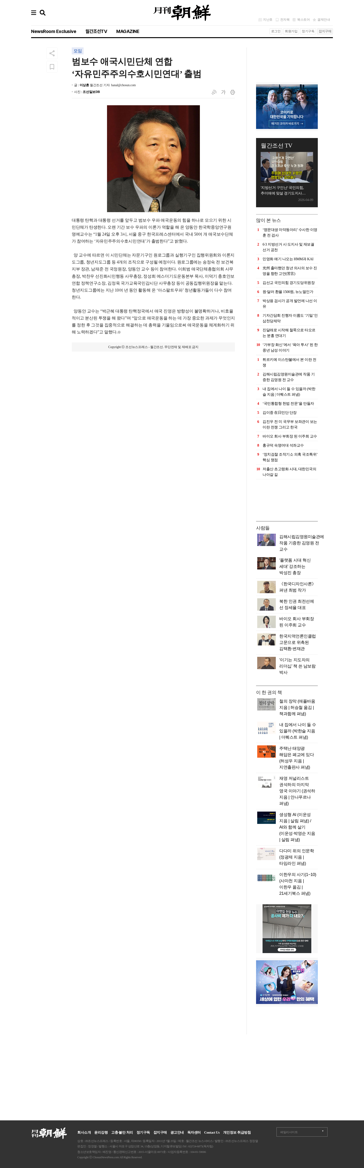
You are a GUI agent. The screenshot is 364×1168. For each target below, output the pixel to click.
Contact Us (212, 1132)
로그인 (276, 31)
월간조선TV (96, 31)
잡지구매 (325, 31)
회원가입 (291, 31)
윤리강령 (101, 1132)
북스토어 (303, 19)
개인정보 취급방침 (237, 1132)
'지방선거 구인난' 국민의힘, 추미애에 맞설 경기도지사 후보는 (282, 191)
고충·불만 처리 (122, 1132)
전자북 (285, 19)
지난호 (268, 19)
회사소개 (84, 1132)
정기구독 (308, 31)
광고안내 (177, 1132)
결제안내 (323, 19)
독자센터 (194, 1132)
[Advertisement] (287, 59)
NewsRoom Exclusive (53, 31)
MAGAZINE (127, 31)
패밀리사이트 (289, 1132)
